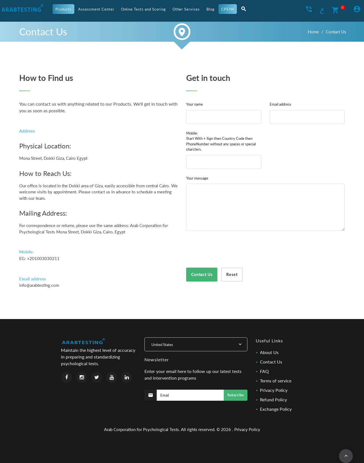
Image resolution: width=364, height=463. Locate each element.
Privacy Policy (273, 390)
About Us (269, 352)
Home (313, 31)
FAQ (264, 371)
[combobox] (195, 344)
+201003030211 (43, 258)
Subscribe (235, 395)
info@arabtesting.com (39, 285)
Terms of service (275, 380)
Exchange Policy (276, 409)
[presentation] (228, 248)
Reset (231, 274)
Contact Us (271, 361)
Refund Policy (273, 399)
